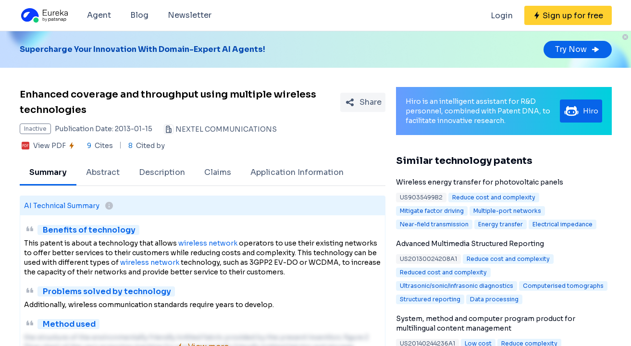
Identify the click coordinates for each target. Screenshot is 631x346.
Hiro (581, 111)
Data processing (494, 299)
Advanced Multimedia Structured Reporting (470, 243)
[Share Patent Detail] (362, 102)
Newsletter (189, 15)
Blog (139, 15)
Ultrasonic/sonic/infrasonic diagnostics (456, 285)
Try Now (577, 49)
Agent (99, 15)
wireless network (207, 243)
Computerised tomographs (563, 285)
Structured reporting (430, 299)
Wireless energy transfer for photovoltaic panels (479, 182)
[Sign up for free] (568, 15)
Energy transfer (500, 224)
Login (502, 16)
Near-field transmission (434, 224)
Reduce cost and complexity (493, 197)
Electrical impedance (562, 224)
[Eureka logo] (44, 15)
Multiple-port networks (507, 210)
